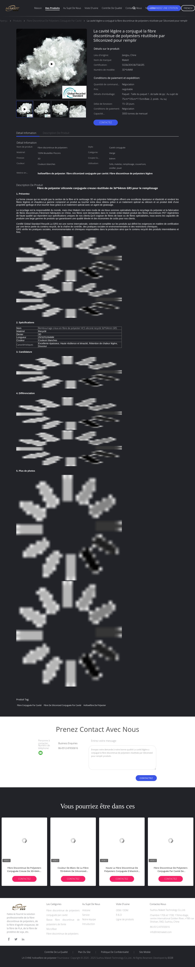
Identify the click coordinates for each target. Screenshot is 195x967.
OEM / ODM (122, 910)
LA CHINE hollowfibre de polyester (39, 957)
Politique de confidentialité (115, 952)
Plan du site (84, 952)
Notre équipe (89, 919)
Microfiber (51, 928)
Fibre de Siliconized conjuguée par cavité (62, 705)
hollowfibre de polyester (95, 705)
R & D (119, 914)
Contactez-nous (134, 8)
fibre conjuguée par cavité (29, 705)
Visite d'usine (91, 8)
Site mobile (144, 952)
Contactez (105, 122)
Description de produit (56, 133)
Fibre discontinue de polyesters (62, 933)
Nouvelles (150, 8)
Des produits (52, 8)
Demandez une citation (164, 8)
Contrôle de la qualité (56, 952)
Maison (38, 8)
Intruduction (88, 923)
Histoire (86, 910)
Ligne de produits (125, 919)
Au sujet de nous (72, 8)
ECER (170, 957)
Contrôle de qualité (112, 8)
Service (86, 914)
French (188, 8)
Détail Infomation (26, 133)
